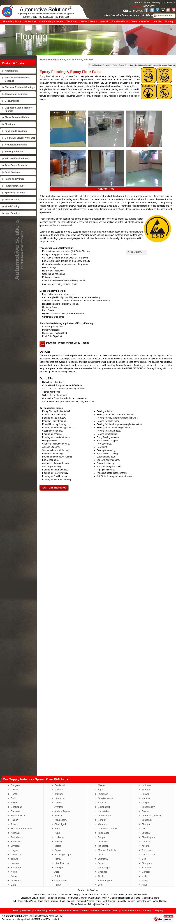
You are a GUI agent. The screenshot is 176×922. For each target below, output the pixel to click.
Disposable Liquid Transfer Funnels (37, 898)
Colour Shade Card (140, 21)
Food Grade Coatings (16, 131)
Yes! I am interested (53, 487)
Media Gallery (153, 2)
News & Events (89, 21)
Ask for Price (106, 188)
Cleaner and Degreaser (16, 94)
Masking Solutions (14, 151)
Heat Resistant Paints (16, 144)
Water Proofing (12, 199)
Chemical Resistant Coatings (19, 87)
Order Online (165, 15)
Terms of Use (56, 916)
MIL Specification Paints (17, 158)
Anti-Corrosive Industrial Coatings (63, 894)
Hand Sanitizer (12, 213)
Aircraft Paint (11, 71)
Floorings (10, 124)
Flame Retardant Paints (17, 117)
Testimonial (72, 21)
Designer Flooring (167, 65)
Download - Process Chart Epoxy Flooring (67, 343)
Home (139, 2)
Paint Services (12, 172)
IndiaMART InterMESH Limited (44, 919)
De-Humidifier (12, 101)
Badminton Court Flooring (146, 65)
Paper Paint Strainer (15, 186)
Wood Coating (12, 206)
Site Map (157, 21)
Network (104, 21)
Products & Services (25, 21)
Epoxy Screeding (126, 65)
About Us (7, 21)
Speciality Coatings (15, 192)
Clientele (58, 21)
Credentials (45, 21)
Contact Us (170, 2)
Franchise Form (120, 21)
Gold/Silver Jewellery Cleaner (20, 138)
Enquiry (169, 21)
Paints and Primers (14, 179)
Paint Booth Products (16, 165)
